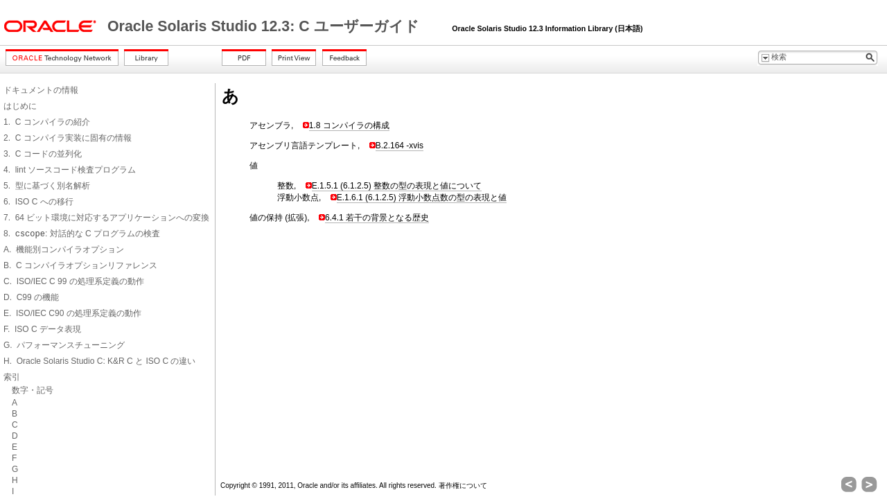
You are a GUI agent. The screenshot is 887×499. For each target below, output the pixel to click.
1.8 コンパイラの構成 (349, 125)
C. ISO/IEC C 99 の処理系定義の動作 (73, 281)
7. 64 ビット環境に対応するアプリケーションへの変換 (106, 217)
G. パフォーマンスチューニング (64, 345)
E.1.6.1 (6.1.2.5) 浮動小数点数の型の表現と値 (422, 197)
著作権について (463, 485)
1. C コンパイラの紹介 (46, 122)
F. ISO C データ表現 (42, 329)
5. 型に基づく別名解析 (46, 186)
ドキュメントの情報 (40, 90)
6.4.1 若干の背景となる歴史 (377, 217)
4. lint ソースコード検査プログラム (69, 170)
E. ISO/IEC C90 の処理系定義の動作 (72, 313)
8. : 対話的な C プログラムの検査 (81, 233)
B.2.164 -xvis (399, 145)
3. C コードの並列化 (42, 154)
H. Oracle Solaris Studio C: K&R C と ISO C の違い (99, 361)
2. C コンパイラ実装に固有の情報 (67, 138)
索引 (11, 377)
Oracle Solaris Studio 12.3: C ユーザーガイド (265, 26)
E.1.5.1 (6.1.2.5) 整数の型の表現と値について (397, 186)
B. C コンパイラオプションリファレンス (80, 265)
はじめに (20, 106)
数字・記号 (32, 390)
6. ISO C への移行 (38, 202)
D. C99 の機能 (31, 297)
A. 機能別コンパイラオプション (63, 249)
